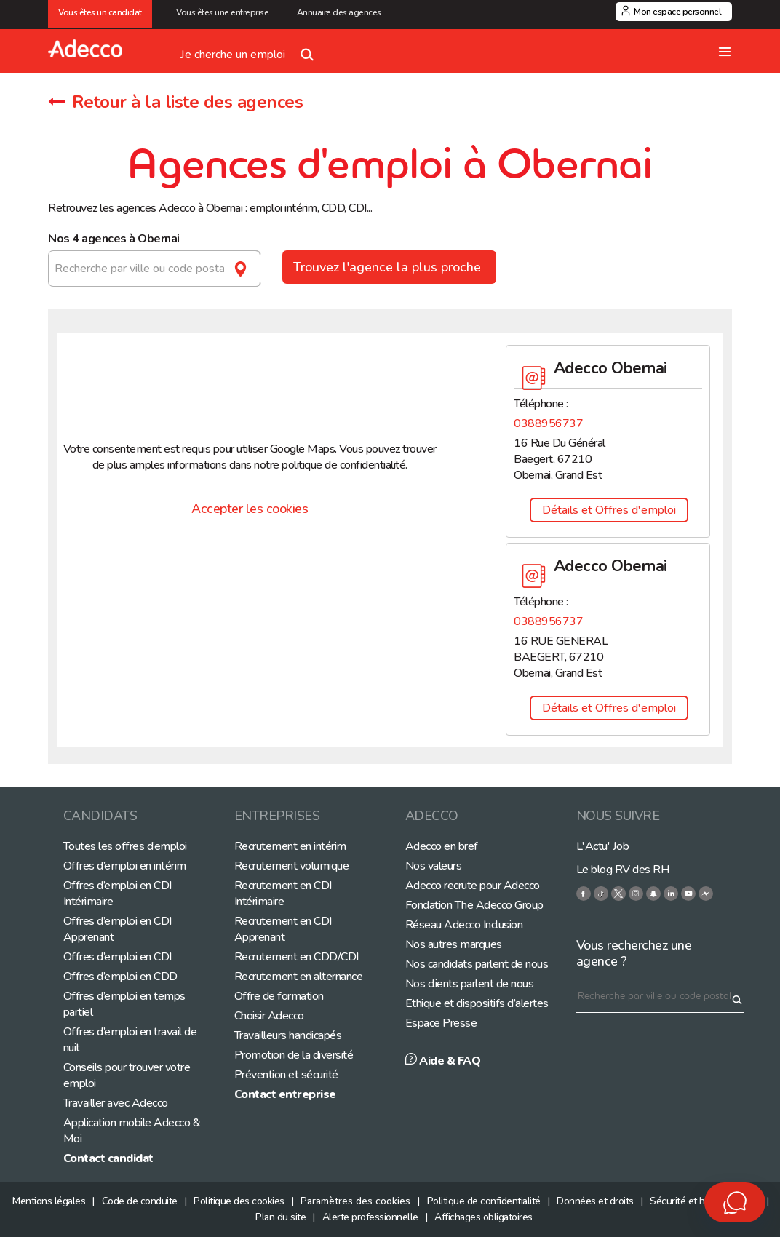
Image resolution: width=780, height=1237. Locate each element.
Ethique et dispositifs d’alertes (477, 1003)
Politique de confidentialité (484, 1201)
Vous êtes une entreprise (224, 12)
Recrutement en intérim (290, 846)
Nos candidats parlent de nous (477, 964)
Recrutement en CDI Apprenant (283, 929)
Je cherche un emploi (250, 49)
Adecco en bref (441, 846)
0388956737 (548, 423)
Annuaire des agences (339, 12)
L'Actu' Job (602, 846)
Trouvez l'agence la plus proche (389, 267)
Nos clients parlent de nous (469, 984)
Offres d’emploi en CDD (120, 976)
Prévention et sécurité (286, 1075)
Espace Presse (441, 1023)
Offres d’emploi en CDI (117, 957)
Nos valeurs (433, 866)
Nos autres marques (453, 944)
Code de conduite (140, 1201)
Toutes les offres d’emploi (125, 846)
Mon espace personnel (677, 11)
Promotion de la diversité (294, 1055)
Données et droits (595, 1201)
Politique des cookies (239, 1201)
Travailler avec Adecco (115, 1103)
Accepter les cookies (249, 508)
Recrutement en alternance (298, 976)
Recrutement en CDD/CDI (296, 957)
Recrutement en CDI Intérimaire (283, 894)
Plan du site (280, 1217)
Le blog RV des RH (623, 870)
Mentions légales (48, 1201)
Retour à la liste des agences (175, 102)
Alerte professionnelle (370, 1217)
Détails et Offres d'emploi (609, 510)
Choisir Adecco (269, 1016)
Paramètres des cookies (355, 1201)
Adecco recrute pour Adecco (472, 886)
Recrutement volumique (291, 866)
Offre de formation (279, 996)
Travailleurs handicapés (288, 1035)
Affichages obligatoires (483, 1217)
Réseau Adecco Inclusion (464, 925)
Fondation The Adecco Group (474, 905)
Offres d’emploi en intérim (124, 866)
